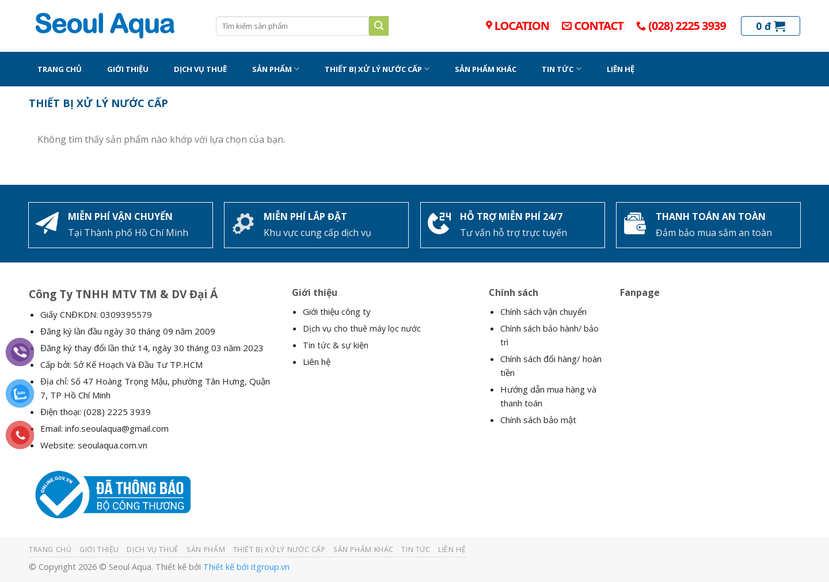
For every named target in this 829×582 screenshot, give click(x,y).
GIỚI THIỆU (128, 69)
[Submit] (379, 26)
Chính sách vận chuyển (543, 311)
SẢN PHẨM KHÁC (485, 69)
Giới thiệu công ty (337, 311)
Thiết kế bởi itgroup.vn (246, 566)
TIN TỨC (561, 68)
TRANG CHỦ (59, 69)
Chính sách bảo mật (538, 419)
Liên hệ (316, 361)
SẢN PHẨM (275, 68)
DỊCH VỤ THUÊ (200, 69)
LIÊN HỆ (620, 69)
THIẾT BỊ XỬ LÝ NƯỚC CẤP (377, 68)
